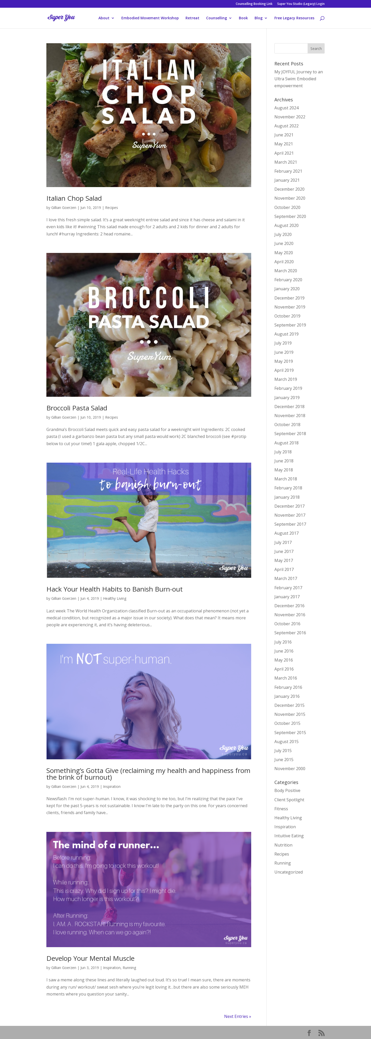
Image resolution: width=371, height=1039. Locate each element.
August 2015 (286, 741)
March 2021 (285, 162)
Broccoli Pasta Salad (76, 407)
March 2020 (285, 271)
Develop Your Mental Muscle (90, 958)
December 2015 (289, 705)
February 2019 (288, 388)
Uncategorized (288, 872)
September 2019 (290, 325)
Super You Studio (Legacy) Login (301, 4)
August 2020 (286, 225)
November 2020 (289, 198)
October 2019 (287, 316)
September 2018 (290, 433)
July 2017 (283, 542)
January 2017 (287, 597)
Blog (259, 18)
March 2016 (285, 678)
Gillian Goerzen (63, 207)
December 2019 (289, 298)
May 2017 (283, 560)
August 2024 (286, 108)
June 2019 (283, 352)
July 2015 (283, 750)
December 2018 (289, 406)
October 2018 (287, 424)
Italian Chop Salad (74, 198)
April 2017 (284, 569)
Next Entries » (237, 1016)
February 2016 (288, 687)
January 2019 (287, 397)
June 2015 (283, 759)
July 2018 (283, 452)
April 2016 (284, 669)
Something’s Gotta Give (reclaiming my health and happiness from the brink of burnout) (148, 774)
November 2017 (289, 515)
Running (129, 967)
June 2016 (283, 651)
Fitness (281, 809)
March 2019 (285, 379)
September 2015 (290, 732)
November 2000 (289, 768)
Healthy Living (114, 598)
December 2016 (289, 606)
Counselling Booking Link (254, 4)
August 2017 (286, 533)
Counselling (216, 18)
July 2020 (283, 234)
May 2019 (283, 361)
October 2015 (287, 723)
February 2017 (288, 588)
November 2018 (289, 415)
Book (243, 18)
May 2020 (283, 253)
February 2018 (288, 488)
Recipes (111, 207)
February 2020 (288, 280)
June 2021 (283, 135)
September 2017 (290, 524)
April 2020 (284, 262)
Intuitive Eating (289, 836)
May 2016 (283, 660)
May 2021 (283, 144)
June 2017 (283, 551)
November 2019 (289, 307)
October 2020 (287, 207)
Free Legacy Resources (294, 18)
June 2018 (283, 461)
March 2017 (285, 578)
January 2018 (287, 497)
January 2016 (287, 696)
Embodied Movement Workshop (150, 18)
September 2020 (290, 216)
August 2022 (286, 126)
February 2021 (288, 171)
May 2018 (283, 470)
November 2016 (289, 615)
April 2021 (284, 153)
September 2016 (290, 633)
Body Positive (287, 790)
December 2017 (289, 506)
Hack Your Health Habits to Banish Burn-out (114, 589)
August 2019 (286, 334)
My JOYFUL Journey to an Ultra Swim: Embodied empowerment (298, 79)
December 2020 (289, 189)
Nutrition (283, 845)
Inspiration (112, 786)
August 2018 (286, 443)
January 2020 (287, 289)
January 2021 (287, 180)
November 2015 (289, 714)
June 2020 (283, 243)
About (103, 18)
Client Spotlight (289, 800)
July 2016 (283, 642)
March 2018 (285, 479)
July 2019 (283, 343)
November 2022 (289, 117)
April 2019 (284, 370)
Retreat (192, 18)
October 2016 (287, 624)
